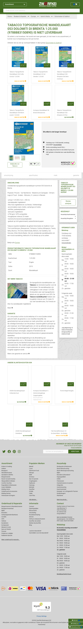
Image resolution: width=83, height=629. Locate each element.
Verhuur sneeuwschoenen (37, 519)
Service (31, 517)
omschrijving (8, 175)
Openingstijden (33, 508)
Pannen (3, 531)
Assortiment (15, 4)
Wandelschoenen (6, 472)
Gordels (3, 517)
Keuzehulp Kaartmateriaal (68, 214)
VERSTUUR (75, 451)
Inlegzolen (60, 485)
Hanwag (31, 485)
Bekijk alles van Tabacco (14, 165)
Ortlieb (31, 491)
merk (55, 175)
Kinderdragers (61, 493)
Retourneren (33, 510)
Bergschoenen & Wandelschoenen (11, 506)
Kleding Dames (6, 493)
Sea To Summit (33, 479)
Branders (4, 512)
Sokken (3, 468)
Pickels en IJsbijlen (7, 533)
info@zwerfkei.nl (67, 332)
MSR (30, 475)
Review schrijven (68, 202)
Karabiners (4, 523)
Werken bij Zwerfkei (35, 523)
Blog (30, 525)
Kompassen (5, 525)
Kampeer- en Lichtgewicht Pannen (67, 491)
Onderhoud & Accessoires (9, 491)
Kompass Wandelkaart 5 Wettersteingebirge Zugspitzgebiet (41, 395)
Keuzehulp (61, 463)
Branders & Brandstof (63, 475)
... (28, 16)
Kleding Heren (5, 489)
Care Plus (32, 495)
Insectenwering (61, 487)
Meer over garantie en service (19, 354)
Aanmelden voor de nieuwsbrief (38, 533)
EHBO (58, 479)
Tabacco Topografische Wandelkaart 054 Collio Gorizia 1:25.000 (17, 74)
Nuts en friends (6, 529)
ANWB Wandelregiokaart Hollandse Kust (17, 392)
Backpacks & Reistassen (64, 466)
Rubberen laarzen (6, 535)
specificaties (33, 175)
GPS (2, 519)
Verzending (32, 512)
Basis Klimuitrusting (63, 468)
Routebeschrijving (34, 514)
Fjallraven (32, 483)
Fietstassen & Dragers (8, 495)
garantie (76, 175)
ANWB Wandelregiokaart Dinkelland (23, 432)
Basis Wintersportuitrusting (65, 470)
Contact (31, 506)
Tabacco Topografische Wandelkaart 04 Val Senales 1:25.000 (40, 74)
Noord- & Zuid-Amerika (8, 479)
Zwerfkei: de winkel (35, 521)
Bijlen (58, 472)
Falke (30, 493)
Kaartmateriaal (61, 489)
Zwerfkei (31, 489)
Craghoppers (33, 481)
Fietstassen (60, 481)
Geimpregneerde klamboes (9, 514)
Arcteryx (31, 477)
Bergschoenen (5, 477)
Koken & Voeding (6, 466)
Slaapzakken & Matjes (8, 481)
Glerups (31, 472)
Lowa (31, 468)
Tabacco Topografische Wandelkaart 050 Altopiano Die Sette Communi (64, 75)
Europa (17, 243)
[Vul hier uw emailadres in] (55, 451)
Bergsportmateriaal (7, 508)
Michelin (31, 487)
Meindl (31, 466)
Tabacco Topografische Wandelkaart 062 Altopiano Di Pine (64, 112)
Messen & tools (6, 527)
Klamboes (60, 495)
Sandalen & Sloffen (7, 475)
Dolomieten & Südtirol (53, 43)
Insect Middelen (6, 487)
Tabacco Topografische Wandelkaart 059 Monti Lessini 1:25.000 (17, 112)
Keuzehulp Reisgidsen (67, 218)
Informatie (33, 503)
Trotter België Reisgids (67, 391)
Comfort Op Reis (6, 483)
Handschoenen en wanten (65, 483)
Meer (10, 308)
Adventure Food (34, 470)
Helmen (3, 521)
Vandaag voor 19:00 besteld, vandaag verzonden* (66, 238)
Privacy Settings (41, 616)
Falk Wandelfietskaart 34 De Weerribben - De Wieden (59, 432)
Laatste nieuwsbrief (35, 531)
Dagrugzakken (61, 477)
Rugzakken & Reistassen (8, 485)
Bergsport (4, 470)
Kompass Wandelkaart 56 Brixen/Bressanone (41, 111)
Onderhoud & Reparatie (11, 503)
